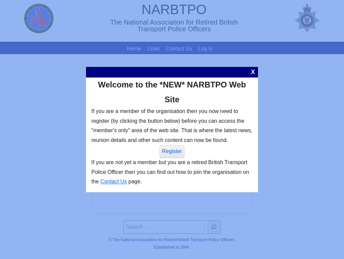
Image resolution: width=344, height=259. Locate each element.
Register (172, 151)
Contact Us (113, 182)
